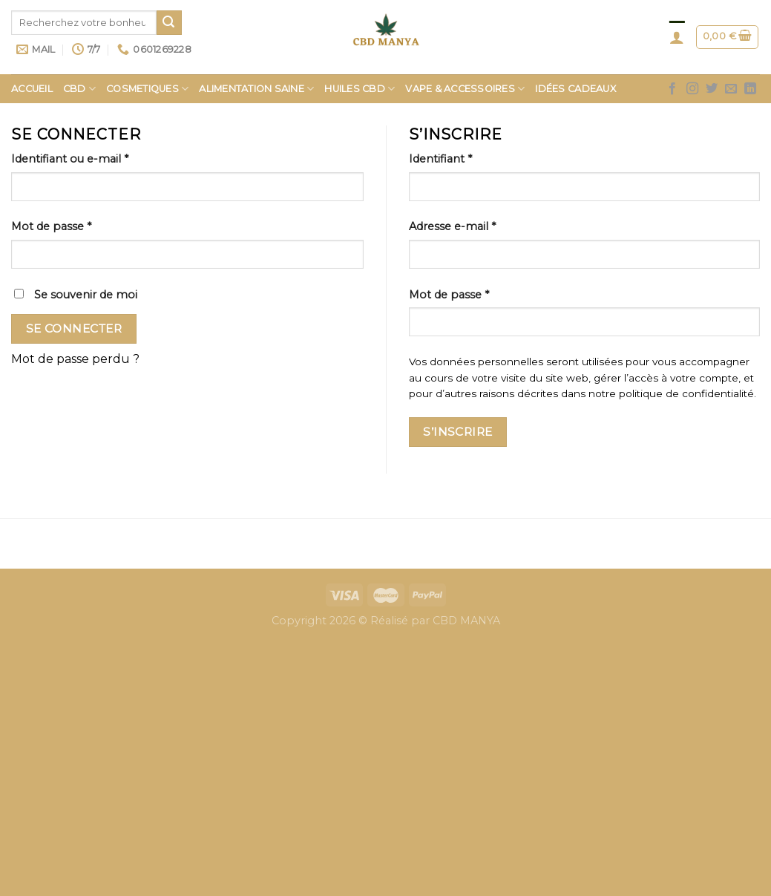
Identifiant (440, 159)
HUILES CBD (359, 89)
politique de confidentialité (686, 393)
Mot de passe (51, 226)
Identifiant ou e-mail (69, 159)
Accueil (32, 88)
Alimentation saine (256, 89)
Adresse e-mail (452, 226)
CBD (79, 89)
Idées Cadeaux (575, 88)
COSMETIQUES (147, 89)
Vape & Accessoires (465, 89)
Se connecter (74, 328)
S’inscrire (458, 432)
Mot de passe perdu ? (75, 359)
